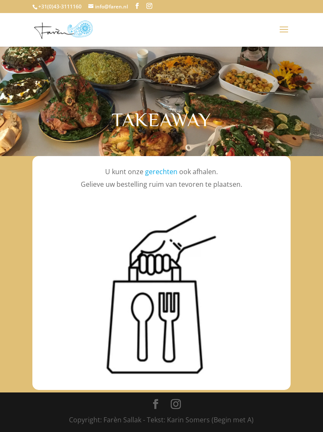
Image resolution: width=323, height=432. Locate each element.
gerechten (161, 171)
